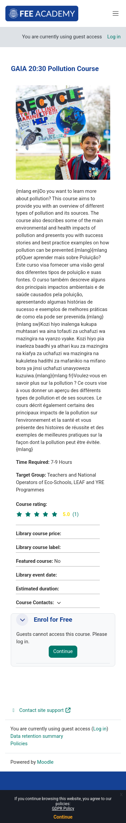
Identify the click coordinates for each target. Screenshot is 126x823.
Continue (63, 817)
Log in (114, 37)
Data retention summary (36, 736)
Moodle (45, 762)
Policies (19, 744)
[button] (58, 602)
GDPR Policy (63, 808)
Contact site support (40, 710)
